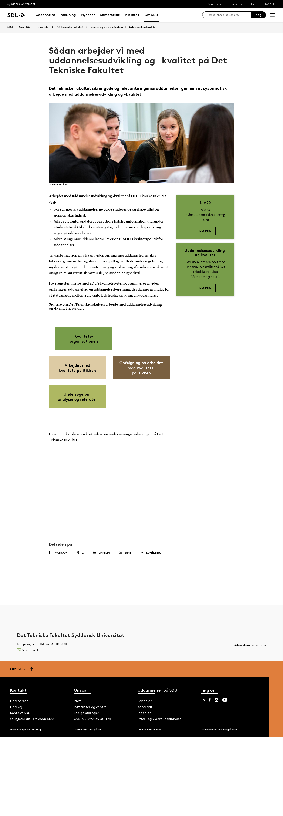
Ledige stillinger (86, 792)
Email (125, 631)
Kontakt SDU (20, 792)
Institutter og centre (90, 786)
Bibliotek (132, 15)
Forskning (68, 15)
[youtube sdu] (224, 778)
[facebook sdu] (209, 778)
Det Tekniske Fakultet (69, 27)
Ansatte (237, 4)
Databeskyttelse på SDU (88, 808)
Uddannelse (45, 15)
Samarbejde (110, 15)
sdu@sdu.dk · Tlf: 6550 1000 (32, 798)
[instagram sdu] (216, 778)
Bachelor (145, 780)
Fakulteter (43, 27)
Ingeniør (144, 792)
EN (274, 4)
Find (254, 4)
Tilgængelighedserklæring (25, 808)
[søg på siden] (228, 15)
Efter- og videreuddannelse (159, 798)
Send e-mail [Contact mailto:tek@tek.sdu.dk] (27, 728)
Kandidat (145, 786)
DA (267, 4)
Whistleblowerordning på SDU (219, 808)
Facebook (58, 631)
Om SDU (151, 15)
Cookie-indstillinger (149, 808)
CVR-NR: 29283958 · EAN (93, 798)
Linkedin (101, 631)
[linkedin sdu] (203, 778)
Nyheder (88, 15)
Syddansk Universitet (21, 4)
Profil (78, 780)
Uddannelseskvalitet (143, 27)
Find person (19, 780)
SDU (10, 27)
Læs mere (205, 230)
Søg (259, 15)
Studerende (215, 4)
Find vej (16, 786)
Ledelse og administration (106, 27)
